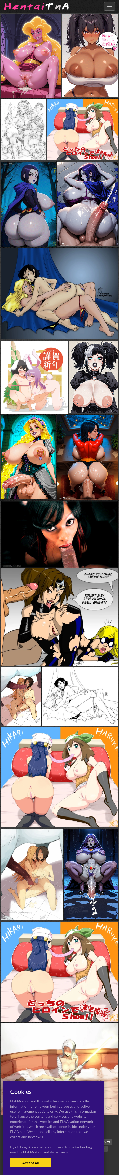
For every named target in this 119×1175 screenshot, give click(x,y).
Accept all (30, 1162)
